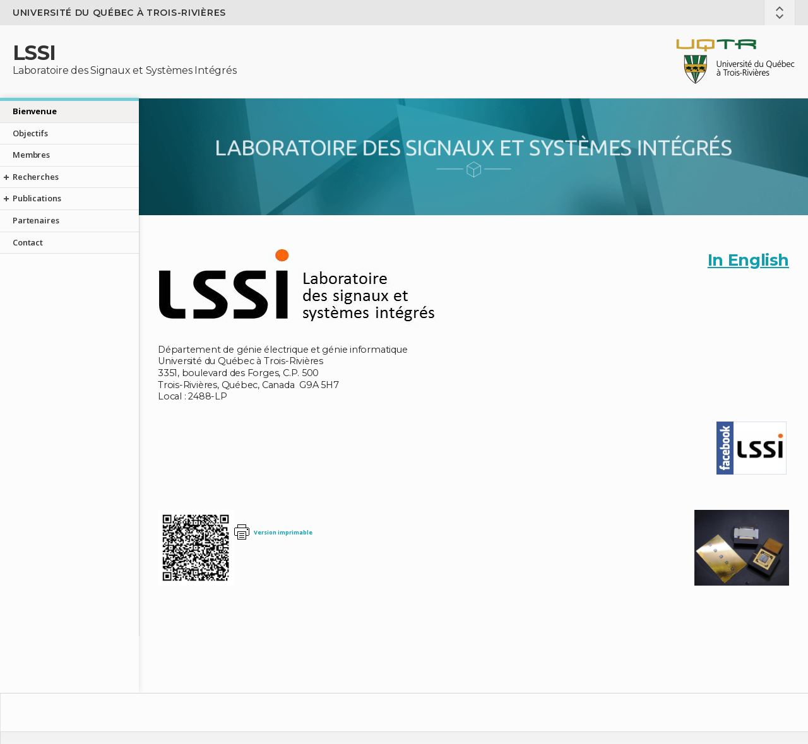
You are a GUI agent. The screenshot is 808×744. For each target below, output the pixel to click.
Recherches (36, 176)
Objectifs (30, 133)
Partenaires (36, 220)
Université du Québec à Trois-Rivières (119, 12)
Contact (28, 242)
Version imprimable (283, 532)
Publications (37, 198)
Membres (31, 154)
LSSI (34, 52)
